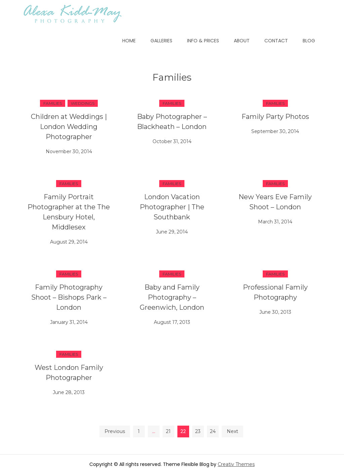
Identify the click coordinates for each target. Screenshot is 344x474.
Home (129, 40)
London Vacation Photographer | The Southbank (172, 207)
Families (52, 103)
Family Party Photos (275, 117)
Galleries (161, 40)
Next (232, 431)
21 (168, 431)
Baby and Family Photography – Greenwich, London (172, 297)
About (242, 40)
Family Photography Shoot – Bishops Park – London (68, 297)
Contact (276, 40)
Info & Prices (203, 40)
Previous (114, 431)
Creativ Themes (236, 464)
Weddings (82, 103)
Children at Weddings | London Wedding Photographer (69, 127)
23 (198, 431)
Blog (309, 40)
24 (213, 431)
